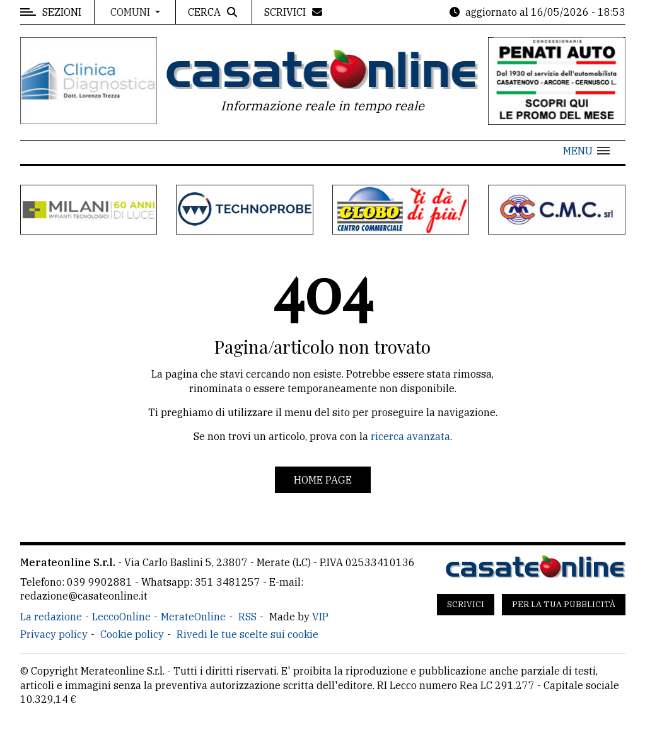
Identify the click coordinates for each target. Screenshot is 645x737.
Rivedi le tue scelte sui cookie (247, 634)
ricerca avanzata (410, 436)
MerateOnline (193, 616)
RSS (247, 616)
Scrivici (465, 604)
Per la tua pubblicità (563, 604)
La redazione (51, 616)
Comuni (131, 12)
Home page (323, 479)
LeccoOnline (121, 616)
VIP (320, 616)
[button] (586, 151)
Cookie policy (132, 634)
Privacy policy (54, 634)
